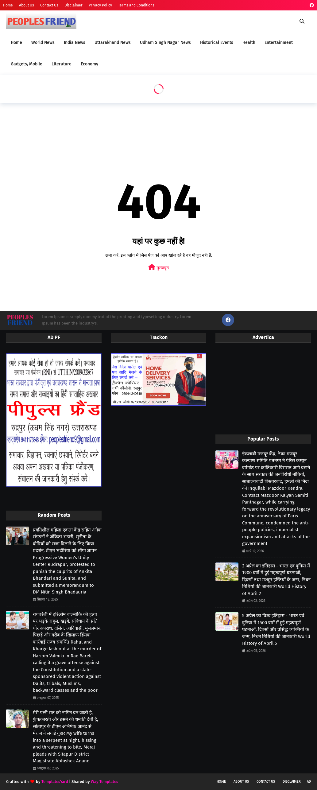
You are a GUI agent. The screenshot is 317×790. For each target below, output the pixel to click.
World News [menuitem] (43, 42)
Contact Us (49, 5)
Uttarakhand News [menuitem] (113, 42)
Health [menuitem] (248, 42)
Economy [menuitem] (89, 64)
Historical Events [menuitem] (216, 42)
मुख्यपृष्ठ (158, 267)
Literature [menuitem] (62, 64)
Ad (309, 782)
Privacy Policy (100, 5)
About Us (26, 5)
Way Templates (104, 781)
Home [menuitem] (16, 42)
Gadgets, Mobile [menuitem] (26, 64)
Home (8, 5)
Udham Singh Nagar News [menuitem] (165, 42)
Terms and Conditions (136, 5)
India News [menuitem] (74, 42)
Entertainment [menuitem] (279, 42)
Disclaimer (73, 5)
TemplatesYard (54, 781)
